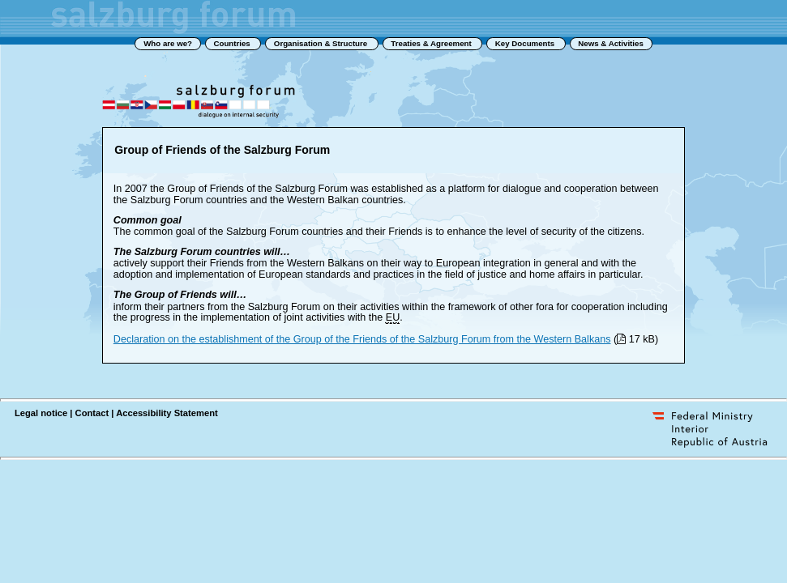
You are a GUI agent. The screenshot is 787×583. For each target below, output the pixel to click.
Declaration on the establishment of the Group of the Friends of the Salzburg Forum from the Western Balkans (362, 339)
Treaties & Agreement (432, 43)
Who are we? (167, 43)
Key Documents (526, 43)
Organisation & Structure (322, 43)
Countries (232, 43)
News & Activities (611, 43)
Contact (92, 413)
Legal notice (41, 413)
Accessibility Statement (167, 413)
